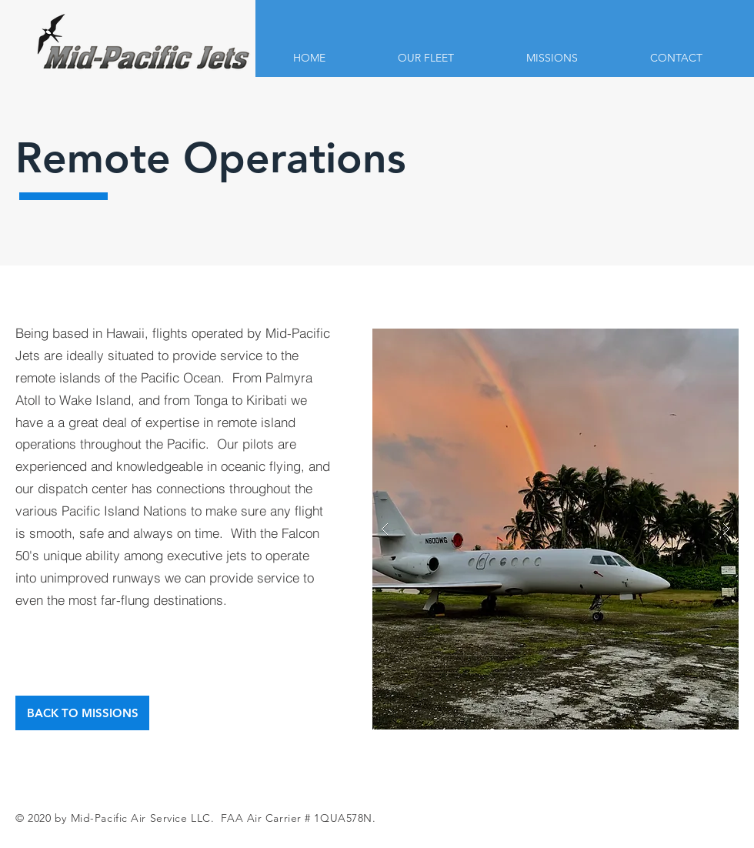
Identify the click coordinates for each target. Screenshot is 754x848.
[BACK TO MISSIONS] (82, 713)
